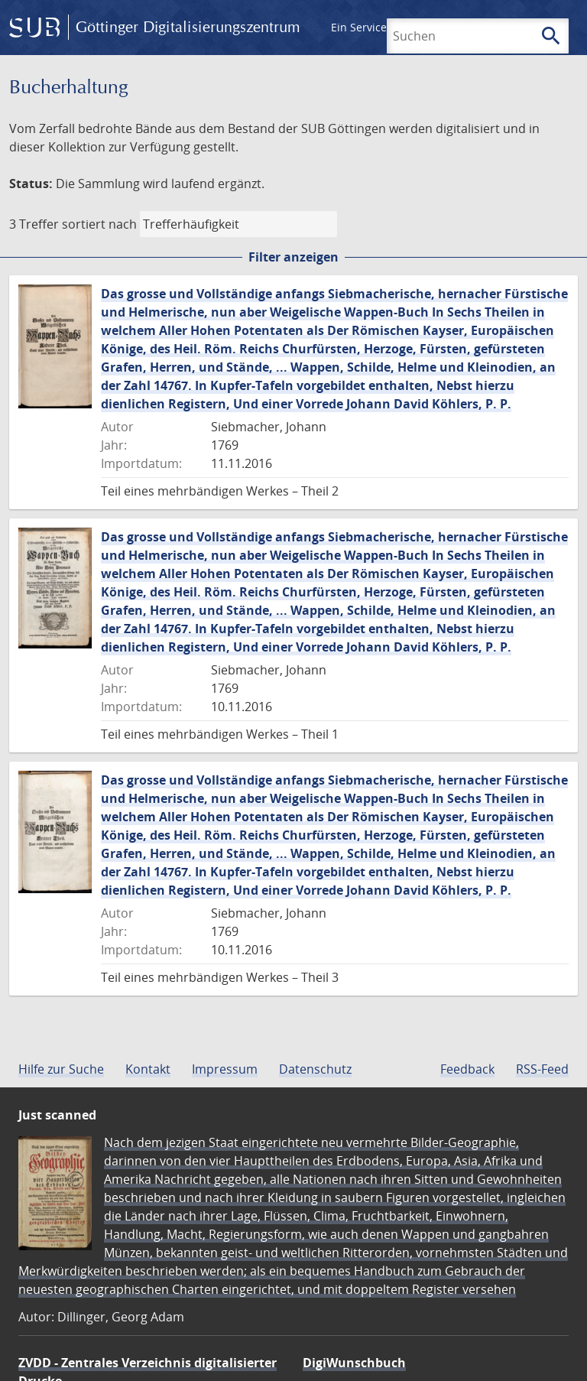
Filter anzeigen (293, 257)
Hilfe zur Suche (61, 1069)
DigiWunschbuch (354, 1362)
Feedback (467, 1069)
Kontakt (147, 1069)
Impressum (225, 1069)
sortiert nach (99, 224)
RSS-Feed (542, 1069)
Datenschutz (315, 1069)
